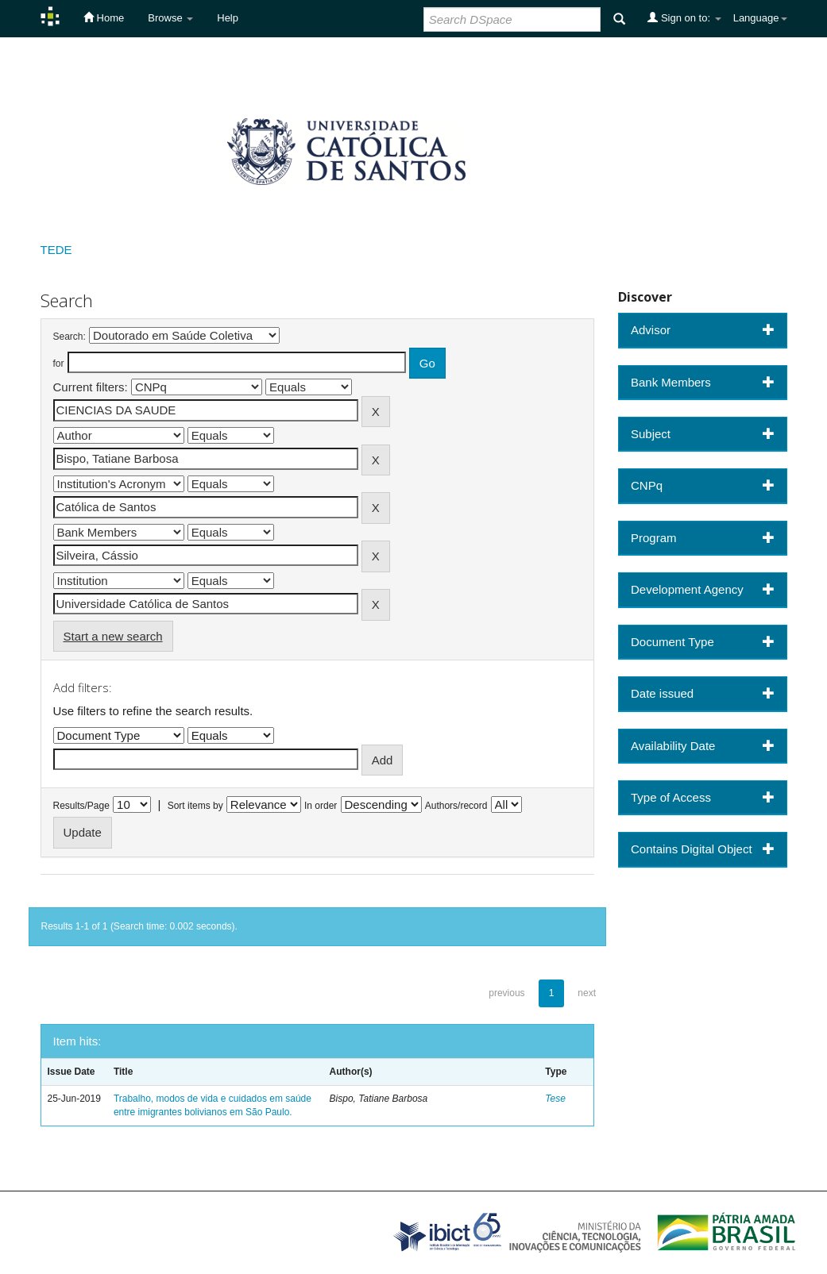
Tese (555, 1098)
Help (227, 18)
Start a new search (113, 636)
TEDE (56, 249)
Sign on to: (684, 17)
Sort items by (195, 805)
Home (103, 17)
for (58, 363)
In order (320, 805)
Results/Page (81, 805)
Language (760, 18)
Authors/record (456, 805)
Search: (69, 336)
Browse (170, 18)
